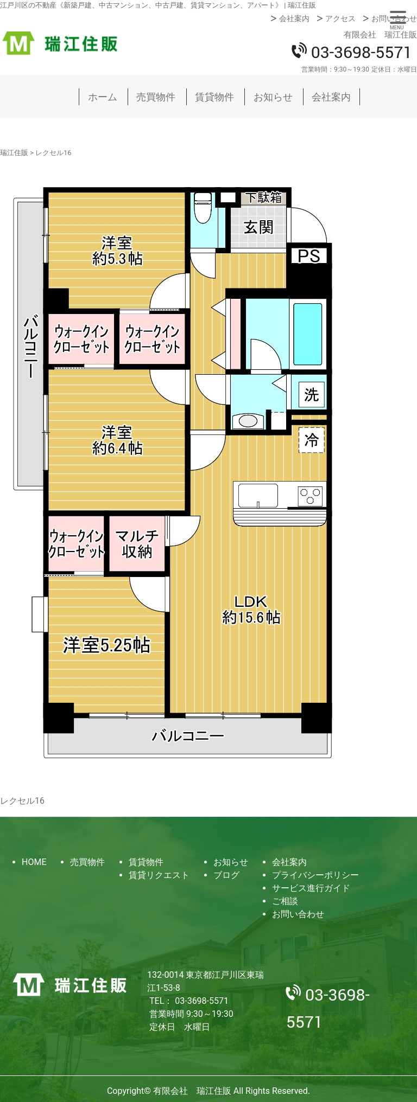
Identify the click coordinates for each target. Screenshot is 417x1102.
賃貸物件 (214, 96)
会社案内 (294, 18)
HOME (34, 862)
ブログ (226, 875)
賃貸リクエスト (159, 875)
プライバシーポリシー (315, 875)
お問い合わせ (394, 18)
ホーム (102, 96)
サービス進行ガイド (311, 888)
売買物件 (155, 96)
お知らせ (273, 96)
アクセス (340, 18)
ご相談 (285, 901)
